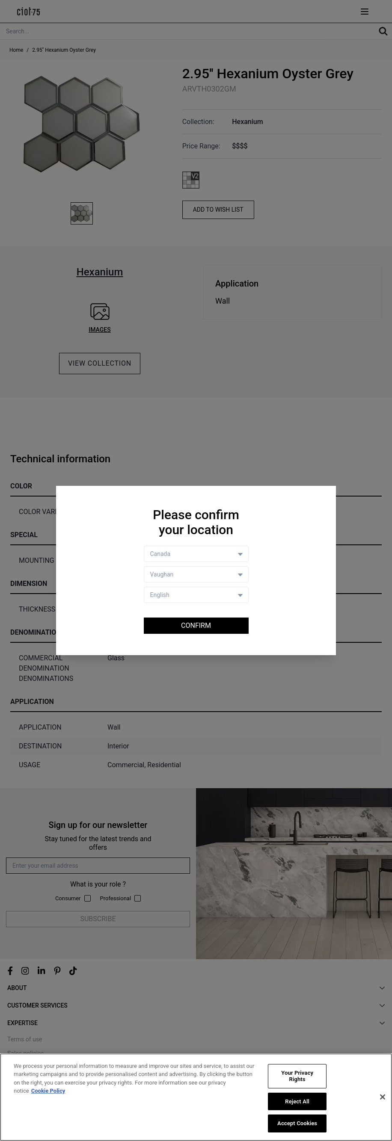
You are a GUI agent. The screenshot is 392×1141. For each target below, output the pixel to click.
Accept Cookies (297, 1123)
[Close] (382, 1097)
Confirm (196, 625)
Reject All (297, 1101)
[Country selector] (196, 554)
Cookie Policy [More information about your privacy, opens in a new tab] (48, 1091)
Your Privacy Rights (297, 1076)
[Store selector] (196, 574)
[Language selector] (196, 595)
